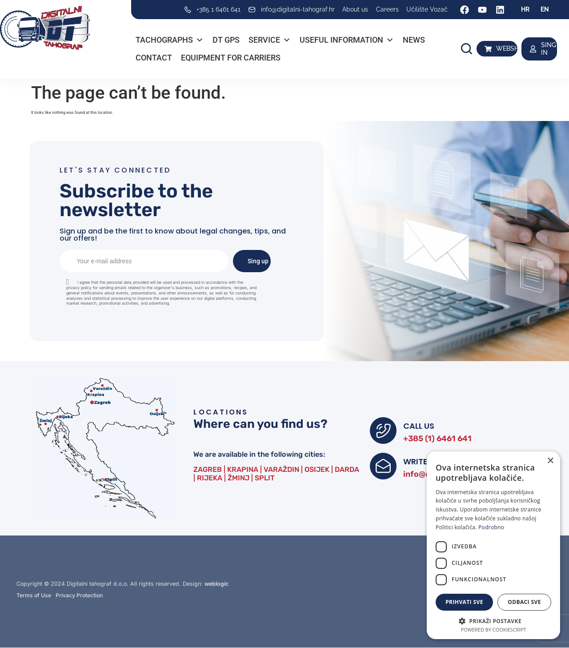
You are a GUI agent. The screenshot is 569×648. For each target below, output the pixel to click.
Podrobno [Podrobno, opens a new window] (491, 527)
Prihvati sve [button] (464, 602)
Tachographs (170, 40)
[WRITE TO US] (383, 466)
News (414, 39)
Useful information (347, 40)
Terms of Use (34, 595)
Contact (154, 57)
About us (355, 9)
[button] (466, 48)
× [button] (550, 461)
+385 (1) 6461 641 (437, 438)
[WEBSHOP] (488, 48)
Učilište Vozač (427, 9)
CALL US (418, 425)
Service (269, 40)
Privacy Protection (80, 595)
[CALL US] (383, 430)
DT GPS (226, 39)
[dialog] (493, 545)
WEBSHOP (511, 48)
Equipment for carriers (230, 57)
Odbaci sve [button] (524, 602)
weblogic (216, 583)
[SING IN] (533, 48)
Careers (387, 9)
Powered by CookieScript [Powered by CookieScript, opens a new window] (493, 629)
